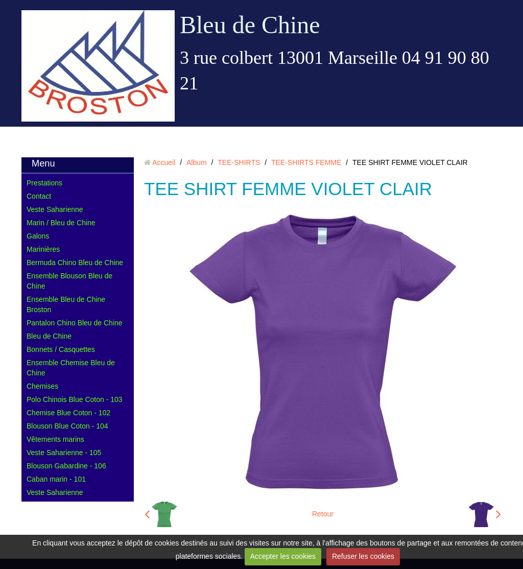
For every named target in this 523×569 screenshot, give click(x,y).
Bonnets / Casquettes (61, 349)
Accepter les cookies (283, 556)
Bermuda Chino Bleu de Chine (75, 262)
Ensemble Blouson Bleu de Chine (69, 281)
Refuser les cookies (363, 556)
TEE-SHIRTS (239, 162)
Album (196, 162)
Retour (323, 514)
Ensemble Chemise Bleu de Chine (71, 368)
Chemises (42, 386)
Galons (38, 236)
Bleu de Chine (250, 24)
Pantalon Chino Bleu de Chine (75, 323)
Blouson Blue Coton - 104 (67, 426)
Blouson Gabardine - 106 (66, 466)
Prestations (44, 183)
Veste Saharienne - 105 (64, 452)
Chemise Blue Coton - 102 (68, 413)
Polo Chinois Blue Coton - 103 (75, 399)
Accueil (163, 162)
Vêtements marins (55, 439)
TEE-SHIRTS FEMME (306, 162)
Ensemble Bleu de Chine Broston (66, 304)
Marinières (43, 249)
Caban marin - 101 (56, 479)
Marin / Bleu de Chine (61, 223)
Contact (39, 196)
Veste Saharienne (55, 209)
